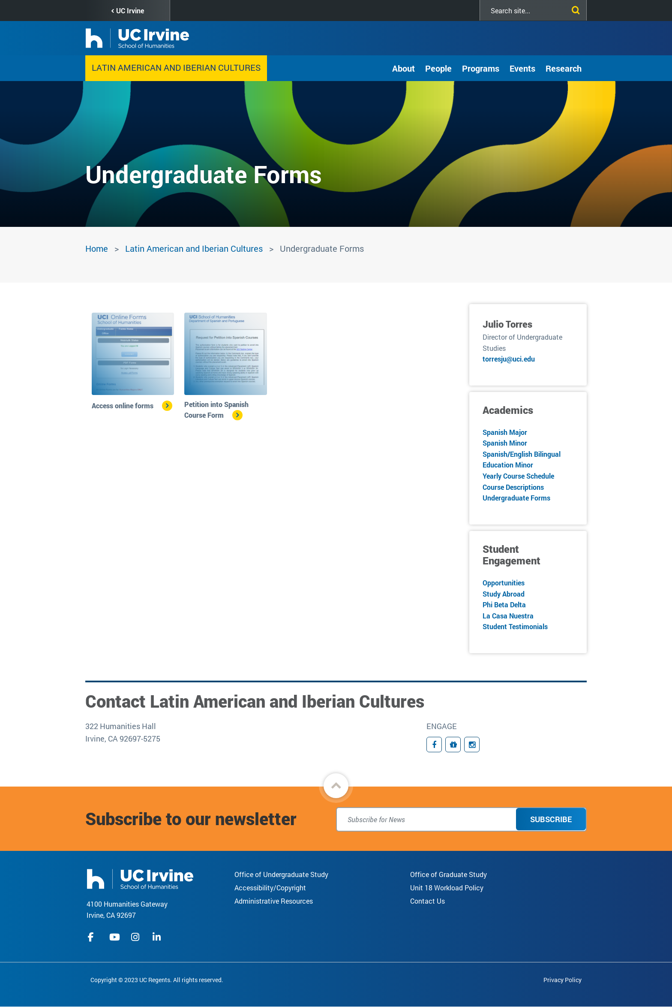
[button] (336, 785)
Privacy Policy (562, 980)
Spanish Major (505, 432)
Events (522, 68)
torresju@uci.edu (509, 358)
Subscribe (551, 819)
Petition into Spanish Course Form (216, 409)
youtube (114, 937)
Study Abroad (504, 593)
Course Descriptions (513, 486)
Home (96, 248)
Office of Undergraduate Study (281, 874)
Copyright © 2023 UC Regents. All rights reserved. (156, 980)
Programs (480, 68)
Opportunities (504, 582)
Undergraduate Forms (516, 497)
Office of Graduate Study (448, 874)
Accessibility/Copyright (270, 887)
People (438, 68)
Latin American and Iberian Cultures (176, 67)
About (403, 68)
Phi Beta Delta (504, 604)
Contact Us (427, 900)
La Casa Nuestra (508, 615)
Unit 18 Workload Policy (446, 887)
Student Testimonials (515, 626)
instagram (136, 937)
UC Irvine (130, 10)
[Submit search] (573, 8)
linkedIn (158, 937)
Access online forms (122, 405)
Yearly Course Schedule (518, 475)
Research (564, 68)
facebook (93, 937)
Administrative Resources (273, 900)
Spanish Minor (505, 442)
